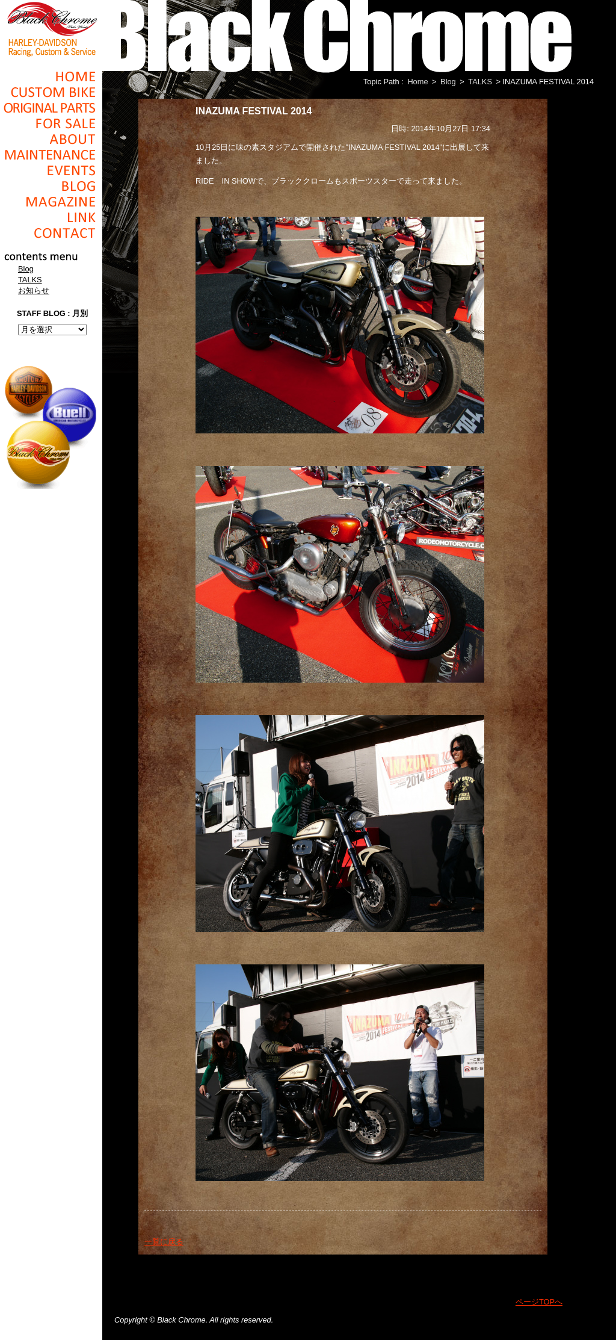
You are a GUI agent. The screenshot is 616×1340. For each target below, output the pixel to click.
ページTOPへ (539, 1301)
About (51, 139)
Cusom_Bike (51, 92)
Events (51, 170)
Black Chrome (51, 28)
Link (51, 217)
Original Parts (51, 108)
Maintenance (51, 155)
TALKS (30, 279)
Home (51, 76)
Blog (51, 186)
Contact (51, 233)
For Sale (51, 123)
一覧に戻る (163, 1241)
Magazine (51, 201)
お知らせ (33, 290)
